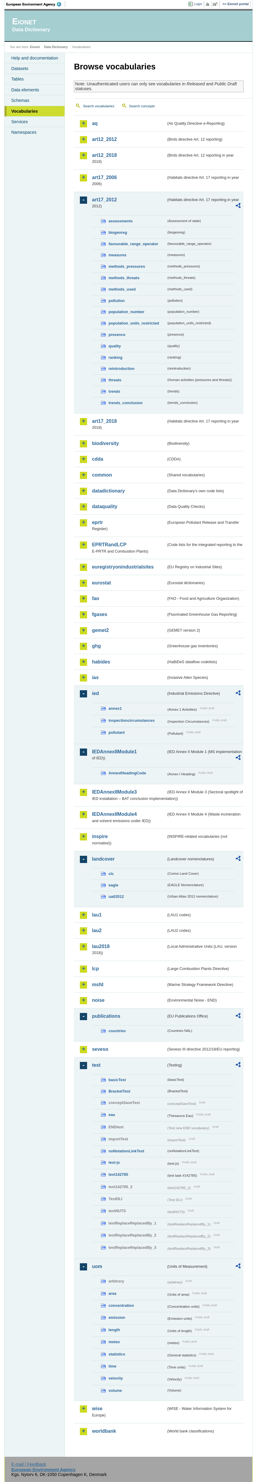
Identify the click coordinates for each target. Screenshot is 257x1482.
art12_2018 (104, 155)
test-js (114, 1162)
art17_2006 (104, 177)
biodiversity (105, 443)
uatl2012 (116, 896)
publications (106, 1016)
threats (114, 380)
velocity (115, 1378)
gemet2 (100, 630)
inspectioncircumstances (131, 720)
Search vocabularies (98, 106)
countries (117, 1031)
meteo (114, 1342)
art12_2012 (104, 139)
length (114, 1330)
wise (97, 1408)
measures (117, 255)
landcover (103, 858)
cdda (97, 459)
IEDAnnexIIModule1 (114, 751)
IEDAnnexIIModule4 (114, 814)
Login (198, 4)
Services (19, 121)
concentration (121, 1305)
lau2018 (101, 946)
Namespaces (23, 132)
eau (111, 1114)
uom (97, 1266)
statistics (116, 1354)
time (112, 1366)
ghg (96, 645)
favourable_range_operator (133, 244)
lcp (95, 968)
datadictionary (108, 490)
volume (115, 1390)
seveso (100, 1049)
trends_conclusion (125, 403)
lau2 (96, 930)
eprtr (97, 522)
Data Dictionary (56, 47)
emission (116, 1317)
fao (95, 598)
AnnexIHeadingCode (127, 773)
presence (116, 334)
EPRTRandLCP (109, 544)
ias (95, 677)
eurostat (101, 582)
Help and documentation (34, 58)
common (102, 474)
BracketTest (119, 1091)
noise (98, 1000)
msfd (97, 984)
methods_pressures (126, 266)
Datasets (19, 68)
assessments (120, 221)
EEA (35, 4)
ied (95, 693)
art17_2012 (104, 199)
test (96, 1065)
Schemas (20, 100)
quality (114, 346)
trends (114, 391)
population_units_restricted (133, 323)
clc (111, 873)
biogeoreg (117, 232)
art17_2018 (104, 421)
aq (95, 123)
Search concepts (142, 106)
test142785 (118, 1174)
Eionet (35, 47)
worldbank (104, 1431)
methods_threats (123, 278)
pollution (116, 300)
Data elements (25, 89)
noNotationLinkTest (126, 1151)
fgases (99, 614)
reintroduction (121, 368)
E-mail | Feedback (28, 1464)
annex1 (115, 708)
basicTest (117, 1080)
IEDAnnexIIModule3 (114, 791)
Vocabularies (24, 111)
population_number (126, 312)
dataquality (104, 506)
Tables (17, 79)
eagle (113, 885)
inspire (99, 836)
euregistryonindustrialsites (122, 566)
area (112, 1293)
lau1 (96, 914)
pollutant (116, 732)
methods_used (121, 289)
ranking (115, 357)
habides (101, 661)
